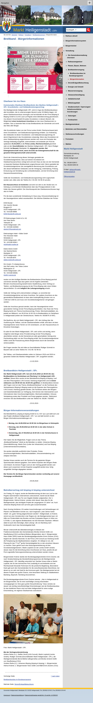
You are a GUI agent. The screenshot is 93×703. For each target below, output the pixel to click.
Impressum (7, 695)
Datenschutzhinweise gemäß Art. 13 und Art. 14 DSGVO (41, 695)
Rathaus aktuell (70, 35)
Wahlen (67, 143)
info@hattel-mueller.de (11, 244)
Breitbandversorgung (39, 34)
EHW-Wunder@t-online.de (12, 214)
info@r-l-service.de (10, 275)
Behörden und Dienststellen (75, 128)
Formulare (68, 138)
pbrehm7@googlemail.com (12, 229)
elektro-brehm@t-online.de (12, 260)
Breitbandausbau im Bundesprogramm (17, 679)
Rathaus (21, 34)
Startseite (14, 34)
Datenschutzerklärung (17, 695)
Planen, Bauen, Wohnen (75, 65)
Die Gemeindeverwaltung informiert (75, 56)
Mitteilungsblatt (72, 102)
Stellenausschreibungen (74, 133)
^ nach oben (55, 676)
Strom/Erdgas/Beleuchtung (24, 684)
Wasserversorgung (73, 90)
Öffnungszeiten (69, 176)
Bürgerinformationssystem (75, 40)
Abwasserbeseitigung (74, 94)
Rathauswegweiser (73, 61)
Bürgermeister (70, 45)
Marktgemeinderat (71, 123)
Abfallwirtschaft (72, 98)
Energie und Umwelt (73, 86)
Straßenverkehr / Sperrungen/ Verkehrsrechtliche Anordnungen (77, 108)
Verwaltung (28, 34)
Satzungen (70, 115)
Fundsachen (70, 119)
